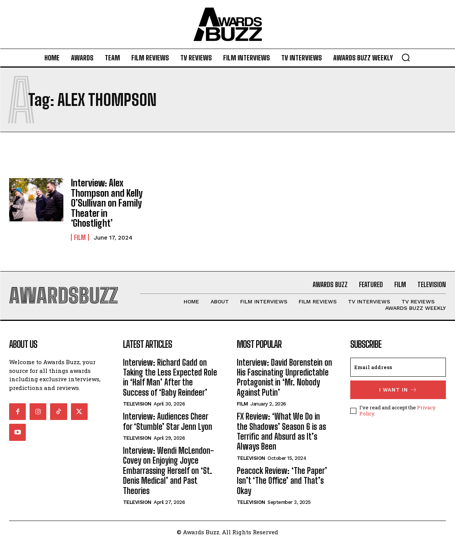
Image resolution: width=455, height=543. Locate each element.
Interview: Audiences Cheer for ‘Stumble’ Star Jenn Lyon (167, 421)
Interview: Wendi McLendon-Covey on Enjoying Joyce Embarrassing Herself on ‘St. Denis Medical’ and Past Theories (168, 470)
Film (80, 237)
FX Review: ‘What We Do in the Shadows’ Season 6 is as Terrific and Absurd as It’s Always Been (281, 431)
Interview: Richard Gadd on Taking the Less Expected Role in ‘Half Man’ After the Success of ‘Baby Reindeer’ (170, 377)
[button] (406, 57)
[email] (398, 366)
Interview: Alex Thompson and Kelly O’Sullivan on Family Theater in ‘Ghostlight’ (107, 203)
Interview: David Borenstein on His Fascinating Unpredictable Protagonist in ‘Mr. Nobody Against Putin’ (284, 377)
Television (137, 404)
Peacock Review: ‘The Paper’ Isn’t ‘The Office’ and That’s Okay (282, 480)
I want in (398, 389)
